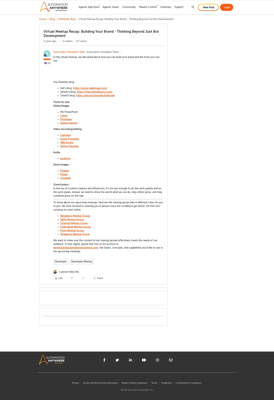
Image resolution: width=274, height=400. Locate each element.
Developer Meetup (81, 261)
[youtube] (144, 360)
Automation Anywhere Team (69, 52)
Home (42, 19)
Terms (154, 383)
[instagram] (157, 360)
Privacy (75, 383)
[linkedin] (130, 360)
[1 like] (66, 272)
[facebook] (104, 360)
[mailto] (170, 360)
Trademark (166, 383)
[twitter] (117, 360)
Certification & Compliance (189, 383)
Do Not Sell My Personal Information (100, 383)
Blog (52, 19)
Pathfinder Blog (67, 19)
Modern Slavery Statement (134, 383)
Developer (61, 261)
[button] (208, 7)
